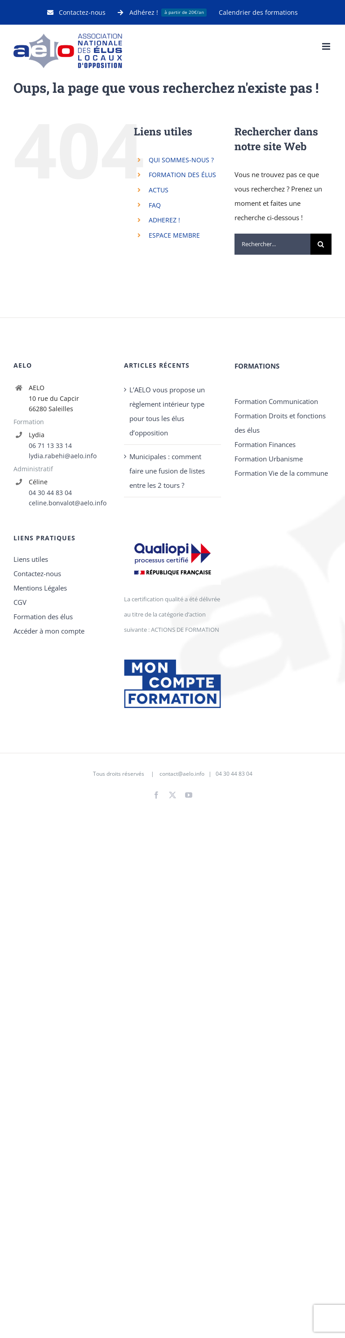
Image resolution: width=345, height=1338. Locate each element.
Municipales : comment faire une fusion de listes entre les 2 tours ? (167, 471)
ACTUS (158, 190)
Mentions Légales (40, 587)
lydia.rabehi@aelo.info (63, 456)
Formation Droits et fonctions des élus (280, 422)
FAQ (155, 205)
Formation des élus (43, 616)
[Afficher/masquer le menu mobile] (327, 46)
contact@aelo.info (181, 774)
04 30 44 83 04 (50, 492)
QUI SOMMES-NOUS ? (181, 160)
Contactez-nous (37, 573)
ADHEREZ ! (164, 220)
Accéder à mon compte (48, 630)
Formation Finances (265, 444)
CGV (20, 602)
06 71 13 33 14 (50, 445)
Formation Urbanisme (268, 458)
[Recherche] (321, 244)
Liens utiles (30, 559)
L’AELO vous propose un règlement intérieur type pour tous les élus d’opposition (167, 411)
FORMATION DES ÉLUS (182, 174)
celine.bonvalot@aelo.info (67, 503)
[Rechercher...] (272, 244)
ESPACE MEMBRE (174, 235)
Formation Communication (276, 401)
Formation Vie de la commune (281, 473)
